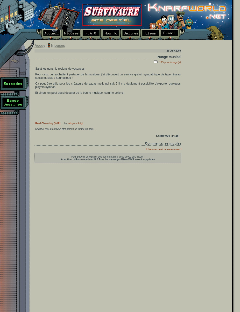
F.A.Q (91, 34)
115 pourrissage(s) (170, 62)
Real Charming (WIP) (48, 123)
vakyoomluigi (75, 123)
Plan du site (14, 124)
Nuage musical (169, 57)
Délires (130, 34)
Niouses (71, 34)
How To (110, 34)
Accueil (48, 34)
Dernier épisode (208, 104)
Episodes (14, 86)
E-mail (172, 34)
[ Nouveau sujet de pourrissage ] (163, 149)
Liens (150, 34)
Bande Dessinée (14, 105)
